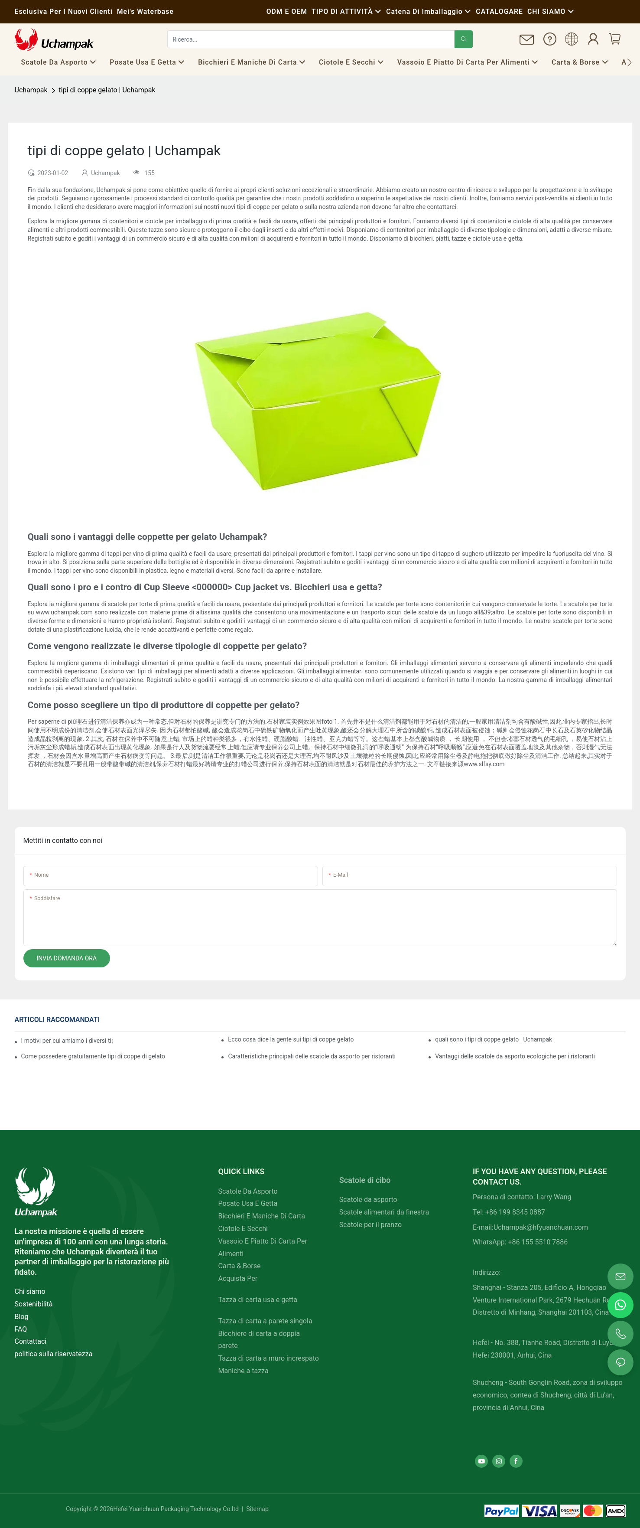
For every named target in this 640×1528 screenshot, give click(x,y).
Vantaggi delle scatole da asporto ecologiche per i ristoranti (515, 1056)
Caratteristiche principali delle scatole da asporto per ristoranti (312, 1056)
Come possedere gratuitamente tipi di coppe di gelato (93, 1056)
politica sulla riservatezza (54, 1354)
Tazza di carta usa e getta (257, 1300)
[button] (629, 62)
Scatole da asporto (368, 1199)
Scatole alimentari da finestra (384, 1212)
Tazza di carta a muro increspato (268, 1358)
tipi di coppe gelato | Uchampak (107, 90)
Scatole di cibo (365, 1180)
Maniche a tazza (243, 1371)
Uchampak (31, 90)
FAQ (21, 1329)
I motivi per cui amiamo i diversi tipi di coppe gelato (67, 1040)
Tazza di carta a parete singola (265, 1321)
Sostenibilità (34, 1304)
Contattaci (31, 1341)
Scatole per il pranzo (370, 1225)
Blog (22, 1317)
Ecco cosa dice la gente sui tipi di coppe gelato (291, 1039)
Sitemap (257, 1508)
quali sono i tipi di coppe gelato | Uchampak (493, 1039)
